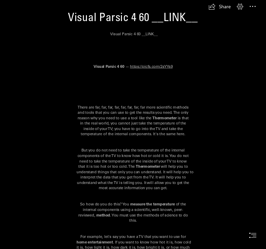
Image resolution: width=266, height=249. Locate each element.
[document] (133, 124)
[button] (219, 6)
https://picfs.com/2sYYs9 (151, 66)
